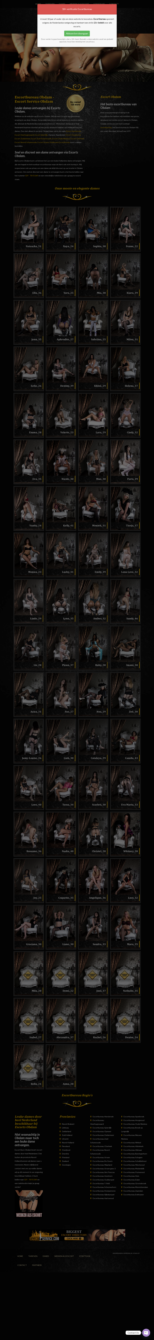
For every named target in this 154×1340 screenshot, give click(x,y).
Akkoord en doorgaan (77, 33)
